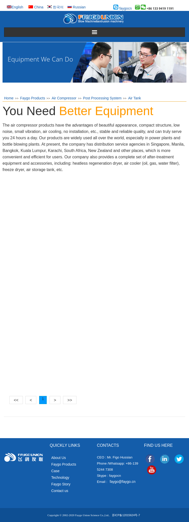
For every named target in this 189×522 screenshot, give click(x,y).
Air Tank (134, 98)
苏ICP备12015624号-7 (126, 515)
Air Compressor (64, 98)
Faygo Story (60, 484)
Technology (60, 477)
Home (8, 98)
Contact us (59, 491)
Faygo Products (32, 98)
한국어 (55, 7)
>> (69, 400)
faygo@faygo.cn (122, 482)
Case (55, 471)
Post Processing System (102, 98)
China (35, 7)
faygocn (122, 8)
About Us (58, 458)
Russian (76, 7)
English (15, 7)
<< (16, 400)
